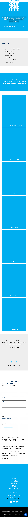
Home (14, 478)
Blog (14, 487)
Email (3, 401)
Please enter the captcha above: (8, 418)
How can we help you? (6, 408)
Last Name (4, 393)
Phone (3, 397)
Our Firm (14, 480)
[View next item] (16, 362)
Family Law (14, 482)
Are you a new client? (6, 405)
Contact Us (14, 488)
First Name (4, 390)
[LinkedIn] (17, 502)
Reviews (14, 483)
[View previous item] (11, 362)
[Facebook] (11, 502)
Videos (14, 485)
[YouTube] (14, 502)
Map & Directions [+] (14, 499)
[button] (25, 514)
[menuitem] (15, 49)
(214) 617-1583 (15, 0)
